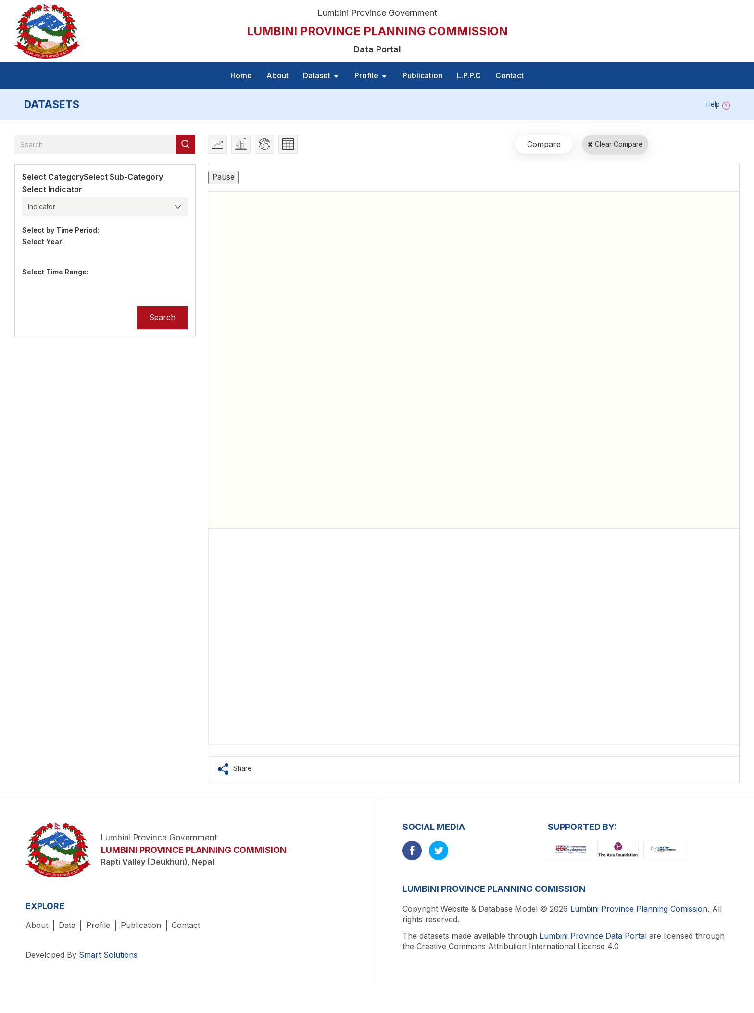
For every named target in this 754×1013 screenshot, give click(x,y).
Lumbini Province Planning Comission (638, 909)
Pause (223, 177)
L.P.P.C (469, 75)
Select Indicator (52, 189)
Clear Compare (615, 144)
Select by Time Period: (60, 230)
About (277, 75)
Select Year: (43, 241)
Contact (509, 75)
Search (162, 317)
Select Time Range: (55, 272)
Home (241, 75)
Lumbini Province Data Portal (593, 935)
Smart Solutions (108, 955)
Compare (544, 144)
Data (67, 925)
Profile (98, 925)
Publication (422, 75)
